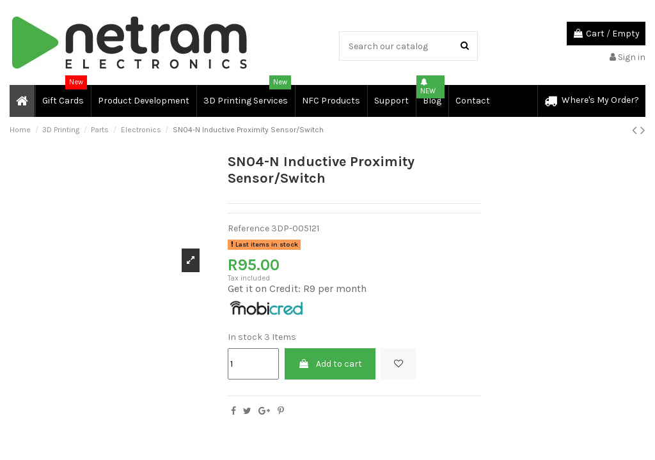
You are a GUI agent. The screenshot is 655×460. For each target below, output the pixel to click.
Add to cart (330, 363)
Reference (248, 228)
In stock (245, 337)
